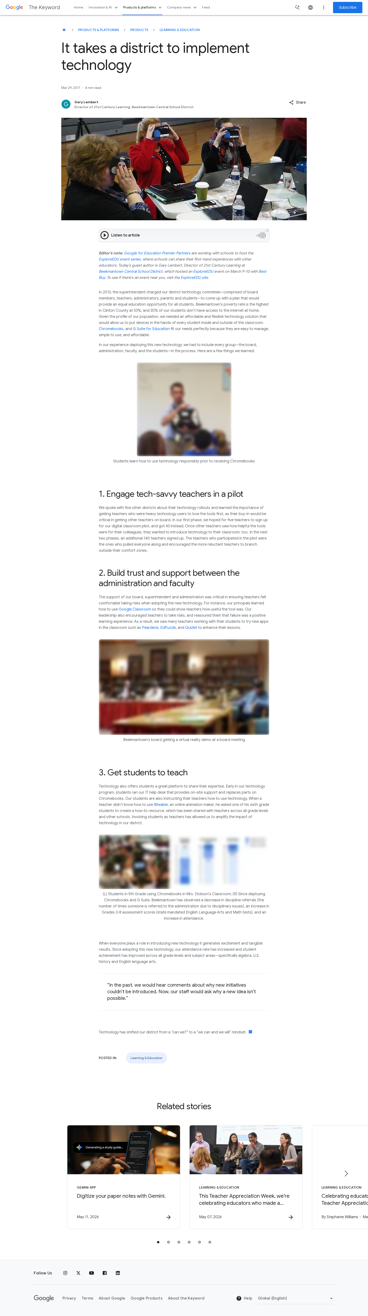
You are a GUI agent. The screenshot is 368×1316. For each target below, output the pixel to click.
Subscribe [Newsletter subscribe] (347, 7)
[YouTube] (91, 1273)
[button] (297, 102)
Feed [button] (206, 7)
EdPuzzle (168, 627)
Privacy (69, 1298)
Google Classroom (135, 609)
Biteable (161, 804)
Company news (182, 7)
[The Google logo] (44, 1298)
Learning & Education (180, 30)
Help (244, 1298)
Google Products (146, 1298)
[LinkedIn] (117, 1273)
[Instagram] (65, 1273)
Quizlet (191, 627)
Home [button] (78, 7)
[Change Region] (296, 1298)
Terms (87, 1298)
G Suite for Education (151, 329)
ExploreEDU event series (120, 259)
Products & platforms (143, 7)
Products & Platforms (98, 30)
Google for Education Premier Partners (157, 253)
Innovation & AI (104, 7)
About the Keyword (186, 1298)
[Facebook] (104, 1273)
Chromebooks (111, 329)
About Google (112, 1298)
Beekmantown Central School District (130, 271)
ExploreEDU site (194, 277)
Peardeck (150, 627)
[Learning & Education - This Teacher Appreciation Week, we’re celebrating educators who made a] (245, 1177)
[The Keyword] (64, 29)
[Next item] (346, 1174)
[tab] (158, 1242)
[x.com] (78, 1273)
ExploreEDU (203, 271)
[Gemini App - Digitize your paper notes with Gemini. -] (122, 1177)
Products (139, 30)
